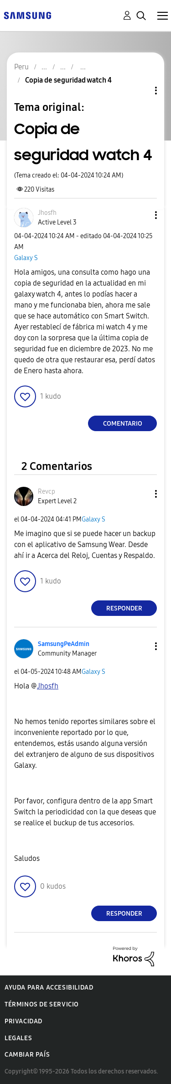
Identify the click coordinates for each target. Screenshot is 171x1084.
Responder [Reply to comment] (124, 608)
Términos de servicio (42, 1004)
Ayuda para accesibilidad (49, 987)
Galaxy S (26, 258)
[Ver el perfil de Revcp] (46, 491)
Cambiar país (27, 1054)
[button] (140, 215)
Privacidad (23, 1021)
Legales (18, 1038)
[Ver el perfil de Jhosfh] (47, 213)
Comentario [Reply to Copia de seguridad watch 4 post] (122, 423)
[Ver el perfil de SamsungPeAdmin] (63, 644)
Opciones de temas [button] (140, 90)
